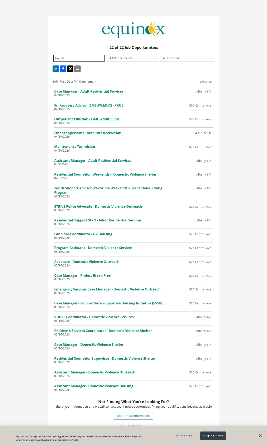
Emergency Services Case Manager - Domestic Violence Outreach (107, 289)
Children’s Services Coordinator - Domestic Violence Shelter (103, 330)
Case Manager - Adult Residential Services (88, 91)
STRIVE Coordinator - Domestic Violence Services (94, 317)
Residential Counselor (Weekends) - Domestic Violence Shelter (105, 174)
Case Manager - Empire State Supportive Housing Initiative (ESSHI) (108, 303)
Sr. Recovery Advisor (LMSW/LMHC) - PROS (88, 105)
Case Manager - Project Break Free (82, 275)
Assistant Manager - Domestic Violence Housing (93, 386)
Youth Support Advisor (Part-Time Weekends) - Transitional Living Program (108, 190)
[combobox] (132, 58)
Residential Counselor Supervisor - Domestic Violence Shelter (104, 358)
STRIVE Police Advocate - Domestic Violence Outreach (98, 206)
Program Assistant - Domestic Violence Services (93, 247)
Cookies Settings (184, 435)
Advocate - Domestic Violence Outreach (87, 261)
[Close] (260, 435)
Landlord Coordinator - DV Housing (83, 234)
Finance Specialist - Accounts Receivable (87, 133)
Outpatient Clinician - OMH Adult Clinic (87, 119)
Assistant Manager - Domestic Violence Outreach (94, 372)
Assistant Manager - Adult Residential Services (92, 160)
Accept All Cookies (213, 435)
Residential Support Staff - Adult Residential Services (98, 220)
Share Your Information (133, 416)
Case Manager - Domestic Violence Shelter (88, 344)
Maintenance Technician (74, 146)
